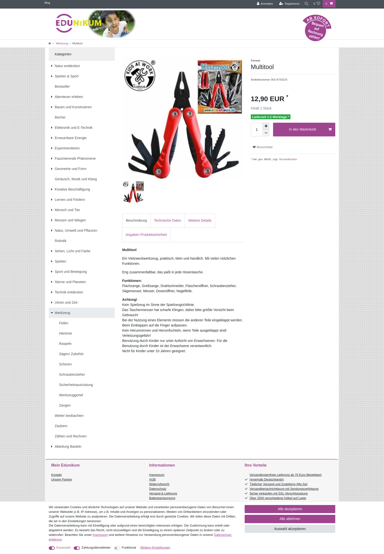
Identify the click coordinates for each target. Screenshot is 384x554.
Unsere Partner (61, 479)
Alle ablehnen (290, 519)
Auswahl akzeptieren (290, 529)
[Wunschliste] (317, 4)
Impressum (156, 475)
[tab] (136, 220)
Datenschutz (157, 489)
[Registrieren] (288, 4)
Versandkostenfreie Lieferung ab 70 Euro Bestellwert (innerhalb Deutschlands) (286, 477)
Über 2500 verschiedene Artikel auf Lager (278, 498)
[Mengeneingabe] (257, 129)
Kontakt (56, 475)
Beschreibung (136, 220)
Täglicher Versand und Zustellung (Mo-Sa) (279, 484)
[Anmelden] (264, 4)
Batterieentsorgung (162, 498)
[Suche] (306, 4)
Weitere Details (200, 220)
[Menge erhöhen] (266, 126)
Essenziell (64, 547)
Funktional (129, 547)
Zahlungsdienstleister (96, 547)
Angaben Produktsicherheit (146, 235)
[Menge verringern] (266, 133)
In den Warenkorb (310, 129)
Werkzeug (61, 43)
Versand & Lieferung (163, 493)
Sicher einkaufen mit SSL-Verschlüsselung (279, 493)
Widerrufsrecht (159, 484)
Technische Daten (167, 220)
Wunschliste (263, 147)
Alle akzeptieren (290, 509)
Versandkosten (287, 159)
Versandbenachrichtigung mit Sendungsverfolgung (284, 489)
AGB (152, 479)
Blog (47, 2)
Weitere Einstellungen (155, 547)
